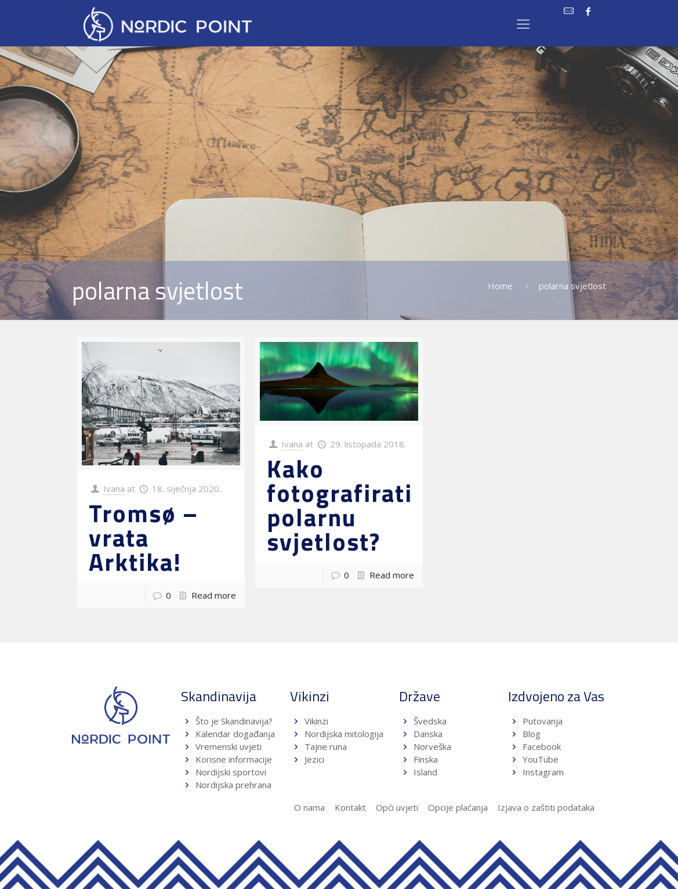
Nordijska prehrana (233, 784)
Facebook (542, 746)
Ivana (114, 488)
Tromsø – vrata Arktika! (143, 537)
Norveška (432, 746)
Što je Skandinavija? (234, 721)
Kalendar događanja (235, 733)
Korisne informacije (233, 759)
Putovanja (543, 721)
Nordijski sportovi (230, 772)
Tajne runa (325, 746)
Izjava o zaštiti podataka (546, 807)
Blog (532, 733)
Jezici (314, 759)
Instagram (543, 772)
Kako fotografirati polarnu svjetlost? (339, 505)
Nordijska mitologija (343, 733)
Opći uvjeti (397, 807)
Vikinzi (316, 721)
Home (500, 286)
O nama (309, 807)
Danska (428, 733)
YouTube (539, 759)
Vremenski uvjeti (228, 746)
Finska (426, 759)
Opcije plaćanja (458, 807)
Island (425, 772)
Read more (213, 595)
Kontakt (350, 807)
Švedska (430, 721)
